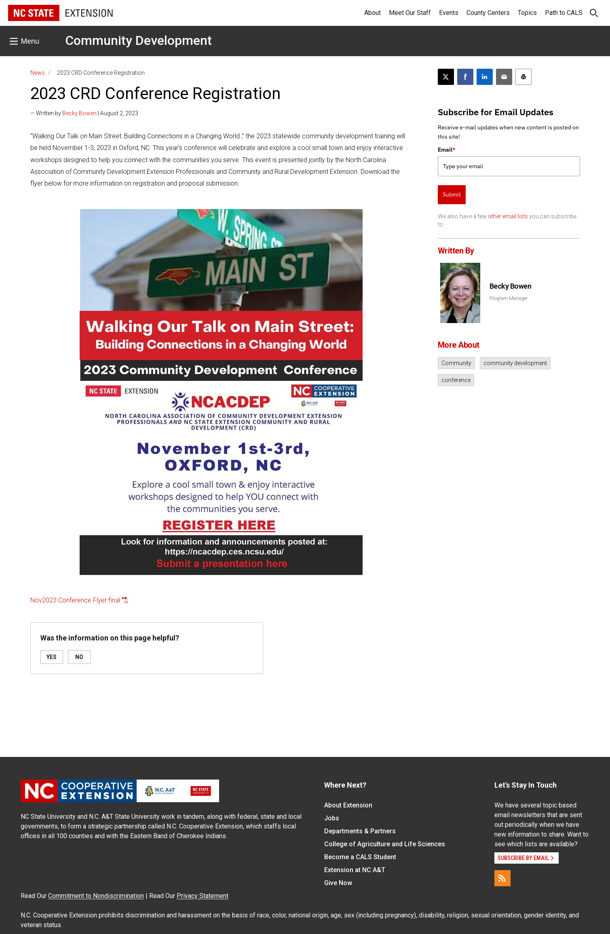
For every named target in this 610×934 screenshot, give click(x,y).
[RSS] (502, 878)
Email (447, 149)
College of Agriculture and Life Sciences (384, 844)
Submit (452, 194)
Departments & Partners (360, 831)
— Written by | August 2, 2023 (84, 113)
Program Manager (509, 298)
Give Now (338, 883)
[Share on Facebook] (465, 77)
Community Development (138, 40)
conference (456, 380)
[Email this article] (504, 77)
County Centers (488, 13)
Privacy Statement (202, 896)
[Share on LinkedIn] (485, 77)
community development (515, 363)
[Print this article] (523, 77)
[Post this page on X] (446, 77)
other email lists (508, 216)
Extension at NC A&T (354, 870)
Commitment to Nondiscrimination (96, 896)
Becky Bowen (79, 113)
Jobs (331, 818)
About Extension (348, 805)
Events (448, 13)
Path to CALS (564, 13)
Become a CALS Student (360, 857)
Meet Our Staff (410, 13)
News (37, 73)
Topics (527, 13)
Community (456, 363)
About (372, 13)
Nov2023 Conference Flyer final (75, 600)
